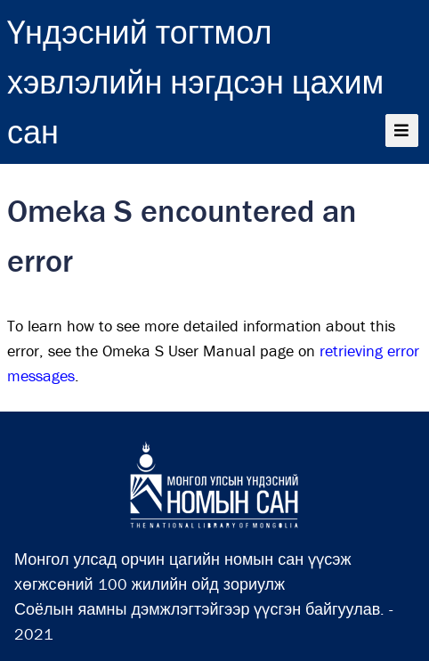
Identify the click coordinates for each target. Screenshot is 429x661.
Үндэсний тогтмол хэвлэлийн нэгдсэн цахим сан (195, 81)
